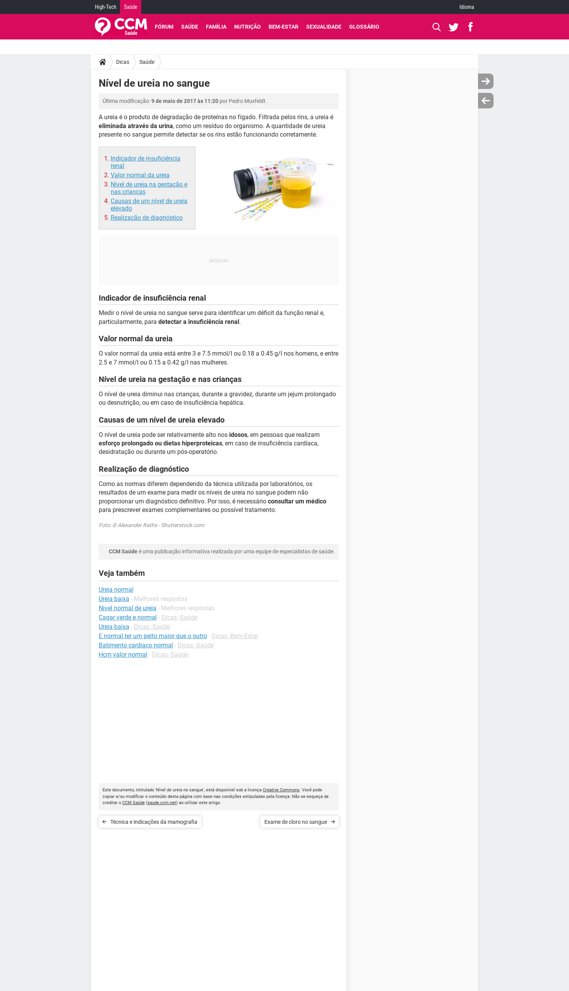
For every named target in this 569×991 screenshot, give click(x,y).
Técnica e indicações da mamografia (153, 822)
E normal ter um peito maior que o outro (153, 636)
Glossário (364, 27)
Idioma (466, 7)
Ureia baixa (114, 626)
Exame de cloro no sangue (295, 822)
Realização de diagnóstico (147, 217)
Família (216, 27)
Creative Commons (281, 789)
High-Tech (105, 7)
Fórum (164, 27)
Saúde (130, 7)
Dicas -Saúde (179, 617)
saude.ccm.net (161, 802)
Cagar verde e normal (128, 617)
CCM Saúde (133, 802)
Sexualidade (323, 27)
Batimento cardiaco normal (136, 645)
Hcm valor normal (123, 654)
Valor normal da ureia (140, 175)
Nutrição (247, 27)
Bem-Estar (283, 27)
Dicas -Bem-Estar (235, 636)
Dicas (122, 62)
